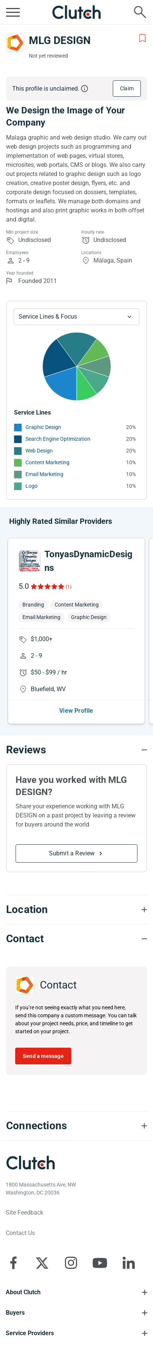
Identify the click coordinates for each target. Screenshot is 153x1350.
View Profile (76, 710)
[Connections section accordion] (76, 1125)
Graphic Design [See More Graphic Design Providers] (43, 427)
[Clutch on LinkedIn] (128, 1262)
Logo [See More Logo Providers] (31, 486)
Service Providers (30, 1333)
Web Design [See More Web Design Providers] (39, 451)
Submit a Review (72, 853)
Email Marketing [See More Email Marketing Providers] (44, 474)
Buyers (15, 1312)
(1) (68, 586)
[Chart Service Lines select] (76, 317)
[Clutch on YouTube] (99, 1262)
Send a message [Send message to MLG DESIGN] (43, 1056)
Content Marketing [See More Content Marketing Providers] (47, 462)
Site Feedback (24, 1212)
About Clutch (23, 1292)
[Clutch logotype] (30, 1162)
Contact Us (20, 1233)
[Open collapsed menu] (13, 12)
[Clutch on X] (42, 1262)
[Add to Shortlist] (142, 38)
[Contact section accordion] (76, 938)
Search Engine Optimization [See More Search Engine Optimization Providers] (57, 439)
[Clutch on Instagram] (71, 1262)
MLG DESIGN (60, 40)
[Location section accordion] (76, 909)
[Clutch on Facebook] (13, 1262)
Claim (127, 88)
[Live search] (140, 12)
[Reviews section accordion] (76, 750)
